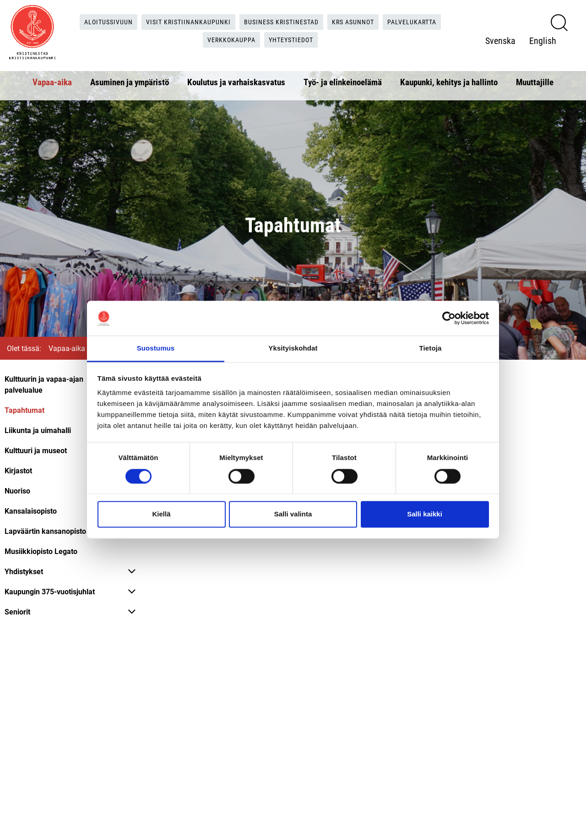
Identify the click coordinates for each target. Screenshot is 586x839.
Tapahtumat (24, 410)
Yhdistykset (24, 571)
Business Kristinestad (284, 21)
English (503, 49)
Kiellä (161, 514)
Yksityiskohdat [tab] (292, 348)
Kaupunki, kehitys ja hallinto (449, 80)
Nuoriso (17, 490)
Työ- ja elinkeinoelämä (343, 80)
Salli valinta (293, 514)
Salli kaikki (424, 514)
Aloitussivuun (95, 21)
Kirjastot (18, 470)
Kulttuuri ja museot (36, 450)
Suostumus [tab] (156, 348)
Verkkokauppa (230, 39)
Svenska (505, 31)
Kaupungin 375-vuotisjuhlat (50, 591)
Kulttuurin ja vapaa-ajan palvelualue (44, 384)
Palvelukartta (428, 21)
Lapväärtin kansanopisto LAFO (55, 531)
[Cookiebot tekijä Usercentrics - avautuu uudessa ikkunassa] (449, 318)
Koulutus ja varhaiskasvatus (236, 80)
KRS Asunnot (363, 21)
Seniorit (17, 611)
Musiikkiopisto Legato (41, 551)
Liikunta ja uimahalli (38, 430)
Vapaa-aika (52, 80)
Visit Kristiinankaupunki (182, 21)
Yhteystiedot (296, 39)
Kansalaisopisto (31, 510)
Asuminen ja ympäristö (129, 80)
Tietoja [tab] (430, 348)
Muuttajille (534, 80)
